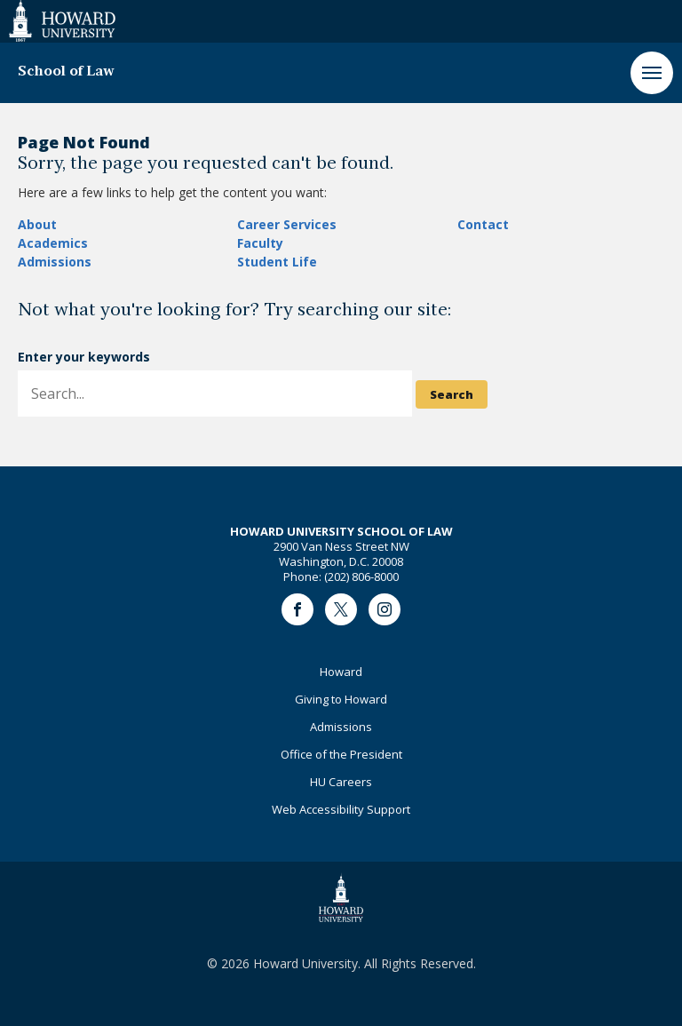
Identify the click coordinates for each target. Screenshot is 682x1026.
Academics (53, 243)
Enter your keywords (84, 356)
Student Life (277, 261)
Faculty (260, 243)
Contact (483, 224)
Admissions (54, 261)
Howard (341, 672)
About (37, 224)
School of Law (66, 72)
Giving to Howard (341, 699)
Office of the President (341, 754)
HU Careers (341, 782)
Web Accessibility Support (341, 809)
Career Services (287, 224)
